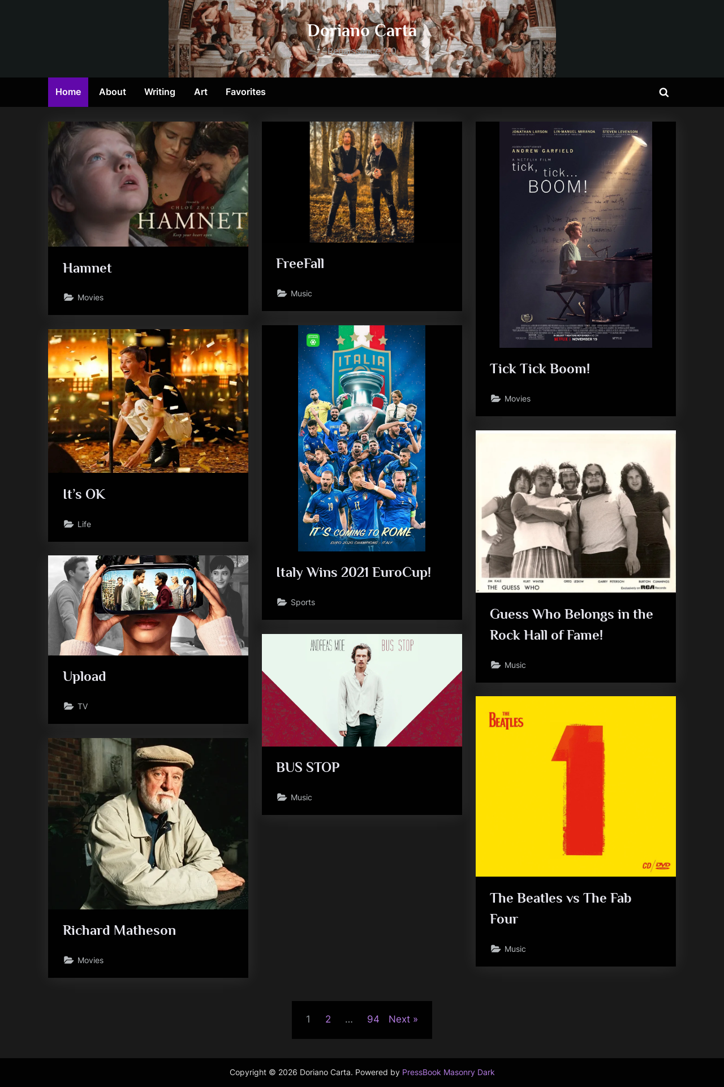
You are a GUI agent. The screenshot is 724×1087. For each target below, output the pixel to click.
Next (399, 1019)
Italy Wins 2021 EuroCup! (353, 572)
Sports (303, 602)
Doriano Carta (362, 30)
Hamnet (87, 267)
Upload (84, 676)
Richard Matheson (119, 930)
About (112, 91)
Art (201, 91)
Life (84, 524)
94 (373, 1019)
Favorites (246, 91)
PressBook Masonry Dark (448, 1072)
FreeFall (300, 263)
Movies (90, 297)
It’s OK (84, 494)
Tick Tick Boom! (540, 368)
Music (301, 293)
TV (82, 706)
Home (68, 91)
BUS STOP (307, 767)
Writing (159, 91)
